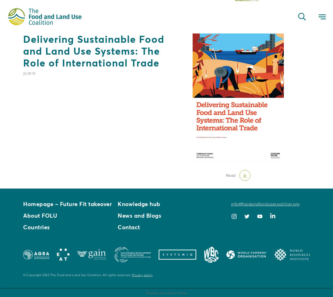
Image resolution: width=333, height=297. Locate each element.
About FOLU (40, 215)
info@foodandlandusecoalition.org (265, 204)
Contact (129, 227)
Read (231, 175)
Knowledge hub (139, 204)
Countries (36, 227)
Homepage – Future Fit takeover (67, 204)
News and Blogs (139, 215)
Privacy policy (142, 275)
